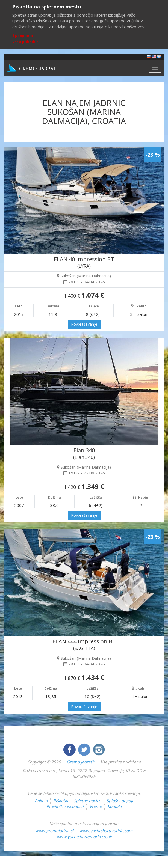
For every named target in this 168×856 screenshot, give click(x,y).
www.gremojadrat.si (54, 830)
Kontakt (114, 806)
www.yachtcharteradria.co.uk (84, 836)
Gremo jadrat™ (81, 762)
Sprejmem (22, 35)
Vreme (95, 806)
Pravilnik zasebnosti (65, 806)
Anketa (41, 800)
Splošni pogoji (120, 800)
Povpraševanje (84, 324)
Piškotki (60, 800)
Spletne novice (87, 800)
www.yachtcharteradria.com (105, 830)
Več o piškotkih (25, 42)
